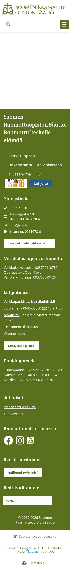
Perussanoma (18, 174)
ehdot (49, 551)
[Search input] (27, 500)
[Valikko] (64, 24)
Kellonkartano (49, 164)
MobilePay (12, 315)
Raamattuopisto (20, 155)
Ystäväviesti (13, 413)
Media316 (15, 183)
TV (38, 174)
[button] (8, 24)
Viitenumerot (14, 333)
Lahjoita (41, 183)
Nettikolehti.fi (43, 301)
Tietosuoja (33, 551)
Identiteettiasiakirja (20, 407)
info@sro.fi (18, 225)
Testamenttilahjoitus (21, 326)
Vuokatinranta (19, 164)
